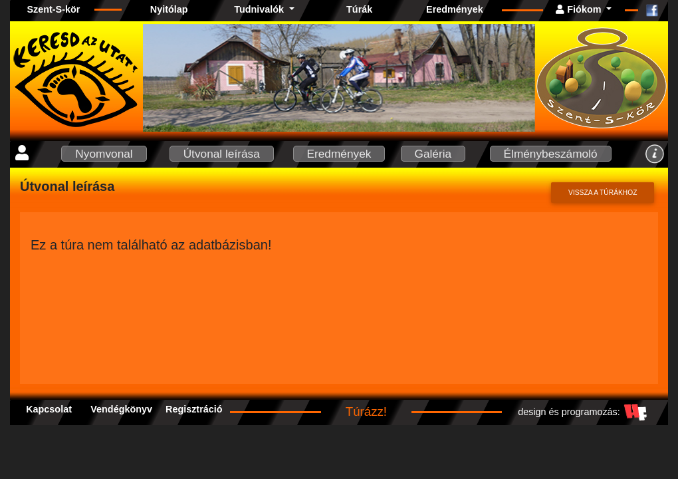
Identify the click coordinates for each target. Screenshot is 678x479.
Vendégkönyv (121, 409)
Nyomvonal (103, 153)
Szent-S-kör (53, 9)
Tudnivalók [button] (260, 9)
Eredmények (454, 9)
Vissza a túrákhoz (602, 192)
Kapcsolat (49, 409)
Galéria (433, 153)
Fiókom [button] (580, 9)
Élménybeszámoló (551, 153)
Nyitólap (169, 9)
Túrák (359, 9)
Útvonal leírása (221, 153)
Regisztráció (194, 409)
